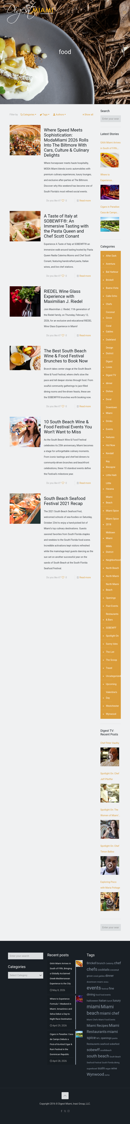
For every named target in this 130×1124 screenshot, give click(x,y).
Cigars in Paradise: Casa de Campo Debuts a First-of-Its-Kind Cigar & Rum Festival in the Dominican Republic (110, 210)
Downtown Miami (111, 410)
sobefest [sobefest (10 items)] (114, 1044)
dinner (109, 383)
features (110, 437)
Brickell (109, 280)
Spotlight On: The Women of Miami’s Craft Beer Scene (110, 813)
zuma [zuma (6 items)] (107, 1075)
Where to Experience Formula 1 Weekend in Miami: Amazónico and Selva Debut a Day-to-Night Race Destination (110, 178)
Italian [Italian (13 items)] (103, 1000)
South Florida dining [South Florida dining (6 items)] (110, 1062)
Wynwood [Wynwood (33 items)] (95, 1074)
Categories (28, 114)
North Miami (112, 576)
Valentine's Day (111, 695)
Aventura (110, 263)
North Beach (112, 568)
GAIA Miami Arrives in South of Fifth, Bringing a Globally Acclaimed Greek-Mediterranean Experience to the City (110, 146)
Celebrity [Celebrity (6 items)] (109, 963)
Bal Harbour (112, 272)
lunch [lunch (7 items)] (109, 1001)
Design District (109, 350)
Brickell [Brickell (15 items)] (91, 963)
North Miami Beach (112, 587)
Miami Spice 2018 (112, 521)
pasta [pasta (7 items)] (114, 1038)
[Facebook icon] (61, 1111)
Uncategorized (113, 676)
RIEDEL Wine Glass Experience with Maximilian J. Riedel (63, 296)
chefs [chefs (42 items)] (92, 969)
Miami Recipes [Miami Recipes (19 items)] (97, 1026)
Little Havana (110, 486)
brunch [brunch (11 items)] (101, 963)
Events (109, 429)
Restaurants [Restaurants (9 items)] (93, 1044)
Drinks (109, 421)
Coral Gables (109, 329)
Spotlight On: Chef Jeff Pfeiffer (109, 776)
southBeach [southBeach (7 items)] (105, 1050)
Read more (85, 200)
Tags (45, 114)
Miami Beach (109, 500)
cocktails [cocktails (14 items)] (103, 969)
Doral (108, 399)
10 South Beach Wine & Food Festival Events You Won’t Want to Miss (68, 426)
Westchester (112, 706)
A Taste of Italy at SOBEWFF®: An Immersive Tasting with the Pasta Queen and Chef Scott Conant (66, 226)
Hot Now (110, 445)
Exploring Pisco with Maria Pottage (110, 885)
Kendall (110, 453)
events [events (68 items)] (94, 988)
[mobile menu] (124, 12)
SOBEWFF (111, 627)
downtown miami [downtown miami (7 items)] (95, 982)
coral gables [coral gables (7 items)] (99, 976)
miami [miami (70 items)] (93, 1006)
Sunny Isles (112, 644)
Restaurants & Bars (112, 617)
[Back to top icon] (65, 1095)
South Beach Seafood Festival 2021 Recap (64, 501)
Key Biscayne (110, 464)
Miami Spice (112, 510)
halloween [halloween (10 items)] (92, 1000)
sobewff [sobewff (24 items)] (93, 1050)
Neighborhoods (114, 560)
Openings (111, 598)
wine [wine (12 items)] (114, 1068)
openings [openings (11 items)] (106, 1038)
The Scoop (111, 660)
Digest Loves (109, 364)
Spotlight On (112, 635)
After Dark (111, 255)
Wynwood (111, 714)
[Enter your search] (110, 118)
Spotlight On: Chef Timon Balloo (109, 849)
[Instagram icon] (68, 1111)
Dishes (109, 391)
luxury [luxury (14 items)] (117, 1000)
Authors (59, 114)
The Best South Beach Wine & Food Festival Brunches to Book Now (66, 355)
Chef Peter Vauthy (109, 743)
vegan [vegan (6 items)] (108, 1068)
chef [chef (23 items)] (117, 963)
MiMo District (109, 549)
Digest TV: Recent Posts (109, 732)
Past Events (112, 606)
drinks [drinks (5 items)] (106, 982)
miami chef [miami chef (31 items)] (109, 1013)
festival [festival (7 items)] (104, 988)
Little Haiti (111, 475)
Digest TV (111, 375)
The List (110, 652)
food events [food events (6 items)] (105, 995)
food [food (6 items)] (98, 995)
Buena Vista (112, 288)
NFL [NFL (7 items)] (98, 1038)
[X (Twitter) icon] (65, 1111)
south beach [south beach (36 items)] (98, 1056)
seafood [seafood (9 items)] (104, 1044)
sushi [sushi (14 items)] (101, 1068)
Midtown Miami (110, 535)
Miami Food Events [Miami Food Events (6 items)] (106, 1020)
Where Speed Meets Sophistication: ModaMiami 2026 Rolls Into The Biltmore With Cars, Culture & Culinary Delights (66, 142)
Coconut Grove (110, 315)
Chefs (109, 304)
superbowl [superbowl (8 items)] (92, 1068)
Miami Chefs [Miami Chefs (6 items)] (92, 1020)
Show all (87, 114)
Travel (109, 668)
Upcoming (111, 684)
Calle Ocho (111, 296)
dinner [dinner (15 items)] (109, 975)
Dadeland (111, 339)
